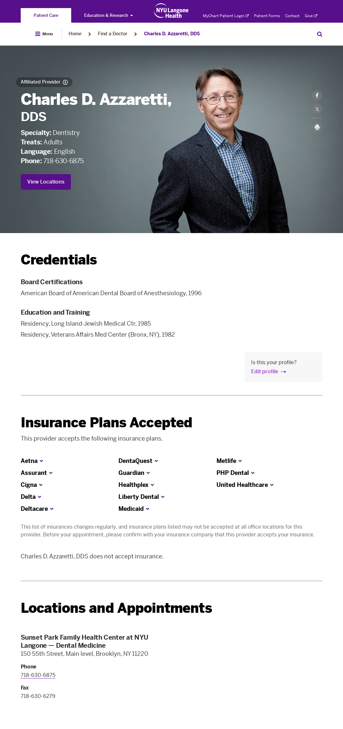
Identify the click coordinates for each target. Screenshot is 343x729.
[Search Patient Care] (319, 34)
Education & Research (108, 15)
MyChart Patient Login (226, 16)
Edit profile (264, 371)
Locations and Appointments (116, 608)
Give (311, 16)
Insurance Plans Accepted (107, 422)
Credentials (59, 260)
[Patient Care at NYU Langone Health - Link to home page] (171, 11)
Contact (292, 16)
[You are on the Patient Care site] (46, 15)
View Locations (45, 182)
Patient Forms (267, 16)
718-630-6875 (63, 161)
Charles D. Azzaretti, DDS (172, 34)
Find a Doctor (112, 34)
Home (75, 34)
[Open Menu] (44, 34)
